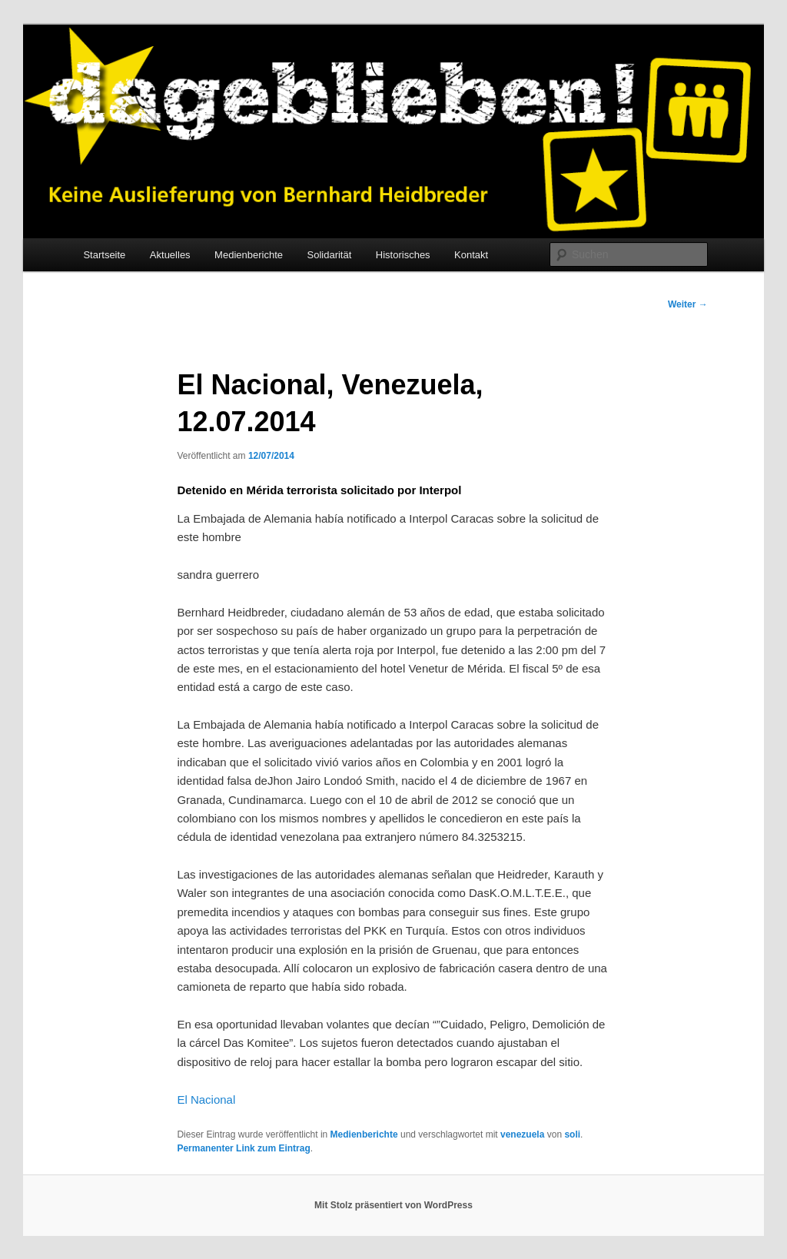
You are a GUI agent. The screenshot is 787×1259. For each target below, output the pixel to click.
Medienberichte (248, 255)
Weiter (688, 304)
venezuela (522, 1134)
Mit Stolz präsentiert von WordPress (393, 1205)
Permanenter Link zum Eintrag (243, 1148)
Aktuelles (170, 255)
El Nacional (206, 1099)
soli (572, 1134)
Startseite (104, 255)
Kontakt (471, 255)
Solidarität (329, 255)
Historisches (403, 255)
